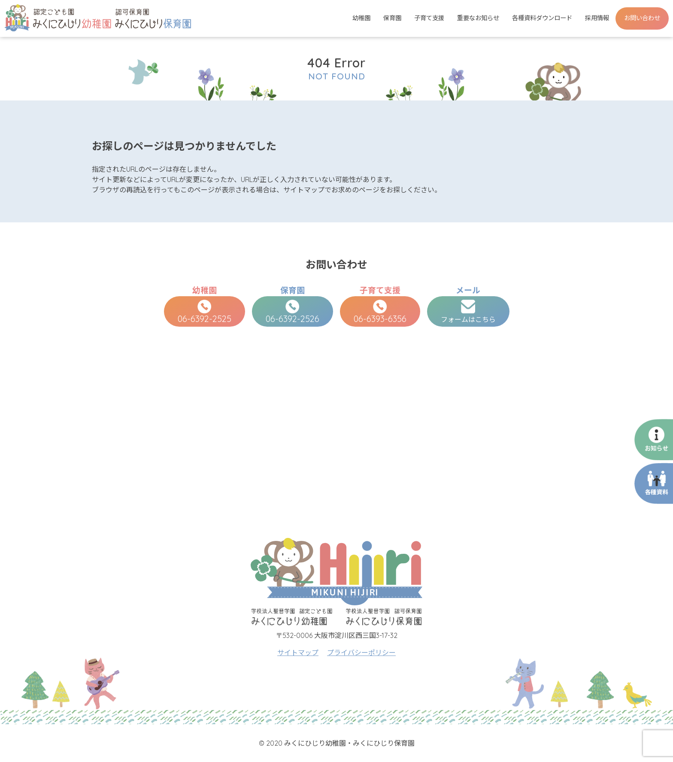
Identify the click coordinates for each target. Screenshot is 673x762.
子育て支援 (429, 18)
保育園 (392, 18)
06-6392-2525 (204, 312)
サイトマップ (297, 652)
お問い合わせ (642, 18)
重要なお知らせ (478, 18)
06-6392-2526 (292, 312)
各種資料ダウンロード (542, 18)
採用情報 (597, 18)
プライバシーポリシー (361, 652)
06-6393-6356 (380, 312)
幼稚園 (361, 18)
